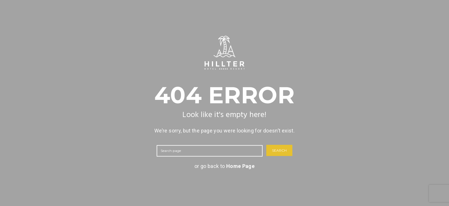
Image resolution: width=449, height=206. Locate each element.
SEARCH (279, 150)
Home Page (240, 166)
